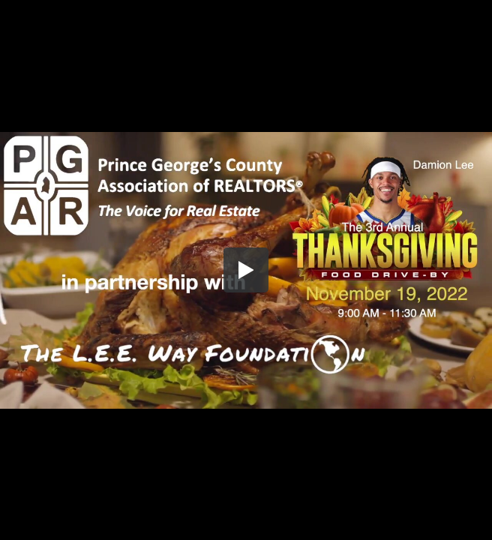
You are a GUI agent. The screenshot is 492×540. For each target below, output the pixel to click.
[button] (246, 270)
